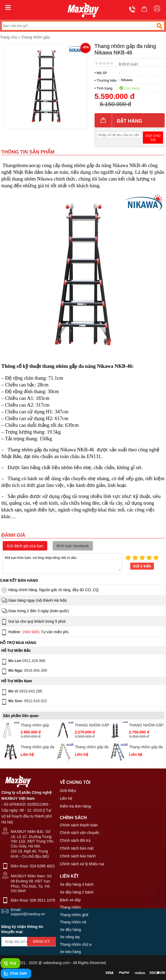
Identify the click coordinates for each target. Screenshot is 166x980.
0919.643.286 (21, 692)
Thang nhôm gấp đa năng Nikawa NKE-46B (92, 747)
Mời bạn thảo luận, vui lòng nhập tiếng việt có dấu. (62, 563)
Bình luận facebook (73, 546)
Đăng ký (41, 941)
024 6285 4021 (42, 866)
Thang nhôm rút (73, 922)
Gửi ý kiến (142, 566)
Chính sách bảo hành (78, 856)
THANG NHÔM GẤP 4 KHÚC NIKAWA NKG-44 (146, 726)
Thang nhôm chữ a (76, 944)
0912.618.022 (24, 702)
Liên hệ (66, 798)
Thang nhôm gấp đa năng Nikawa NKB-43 (38, 747)
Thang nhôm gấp (35, 37)
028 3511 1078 (42, 900)
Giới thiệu (68, 790)
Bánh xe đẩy (70, 900)
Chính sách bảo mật (77, 848)
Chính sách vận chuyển (79, 832)
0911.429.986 (23, 662)
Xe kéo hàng (70, 952)
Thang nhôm (70, 907)
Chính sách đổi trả (75, 840)
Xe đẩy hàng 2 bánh (77, 892)
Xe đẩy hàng (70, 929)
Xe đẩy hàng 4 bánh (77, 884)
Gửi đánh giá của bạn (25, 546)
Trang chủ (8, 37)
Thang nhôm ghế (74, 915)
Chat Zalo (15, 973)
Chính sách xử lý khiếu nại (82, 864)
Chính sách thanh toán (79, 825)
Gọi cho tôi (152, 138)
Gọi (9, 963)
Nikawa (126, 80)
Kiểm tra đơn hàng (75, 806)
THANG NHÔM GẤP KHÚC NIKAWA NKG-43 (92, 726)
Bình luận (128, 64)
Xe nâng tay (70, 937)
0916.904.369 (24, 671)
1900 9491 (31, 632)
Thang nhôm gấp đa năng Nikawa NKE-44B (146, 747)
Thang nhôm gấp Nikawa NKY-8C (35, 726)
